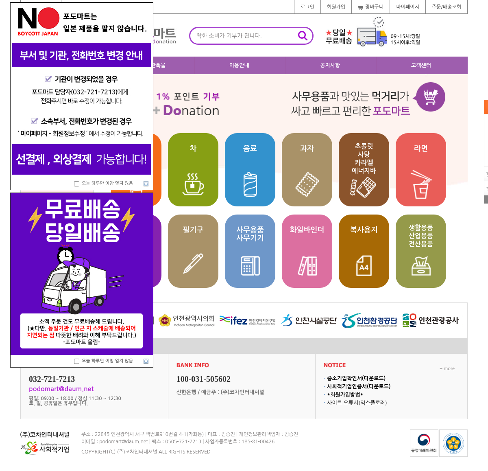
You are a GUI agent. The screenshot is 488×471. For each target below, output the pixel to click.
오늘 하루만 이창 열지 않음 (107, 183)
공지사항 (330, 65)
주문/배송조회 (446, 6)
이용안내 (239, 65)
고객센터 (421, 65)
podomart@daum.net (123, 441)
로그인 (307, 6)
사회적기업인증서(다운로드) (358, 386)
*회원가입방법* (345, 394)
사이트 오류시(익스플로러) (357, 402)
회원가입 (336, 6)
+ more (447, 368)
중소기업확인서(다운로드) (356, 378)
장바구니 (370, 6)
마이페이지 (407, 6)
